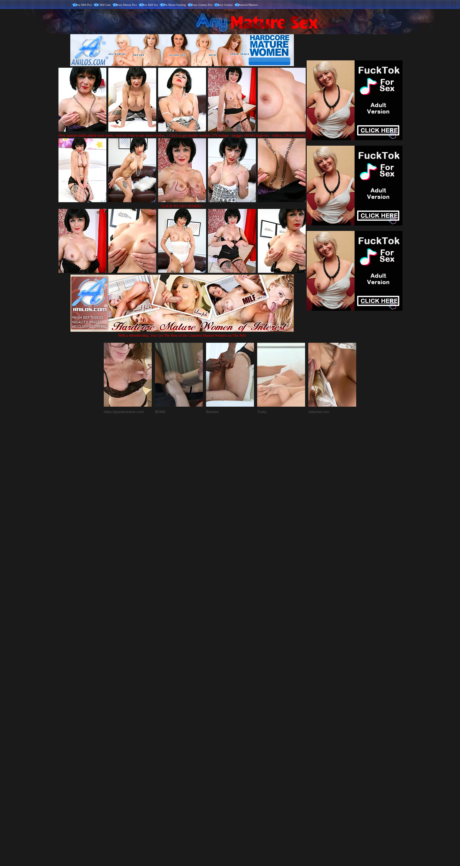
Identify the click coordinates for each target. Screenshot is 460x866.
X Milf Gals (104, 4)
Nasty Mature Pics (126, 4)
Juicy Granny (225, 4)
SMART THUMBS (241, 732)
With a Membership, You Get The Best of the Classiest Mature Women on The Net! (182, 333)
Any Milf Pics (84, 4)
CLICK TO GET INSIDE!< (182, 206)
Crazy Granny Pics (201, 4)
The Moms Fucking (174, 4)
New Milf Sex (150, 4)
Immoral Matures (248, 4)
